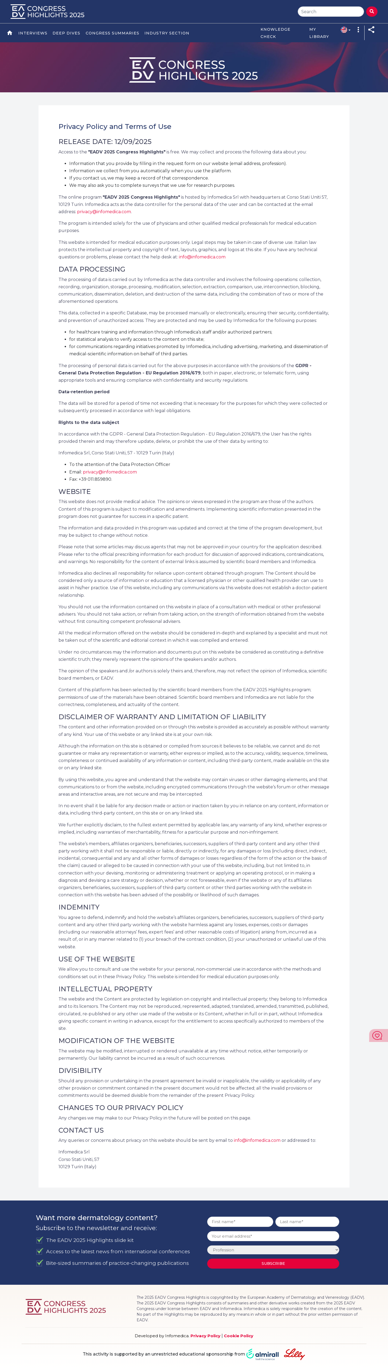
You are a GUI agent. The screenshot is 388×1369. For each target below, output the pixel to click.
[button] (344, 29)
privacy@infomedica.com (104, 211)
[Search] (331, 11)
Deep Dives (66, 33)
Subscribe (273, 1263)
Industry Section (166, 33)
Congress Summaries (112, 33)
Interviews (32, 33)
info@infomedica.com (202, 256)
